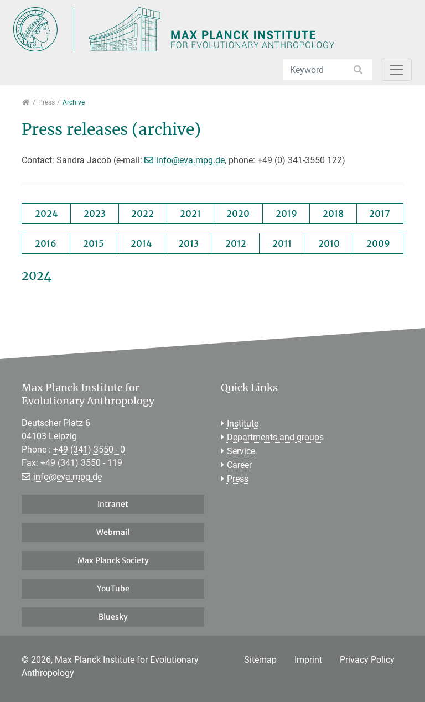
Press (237, 479)
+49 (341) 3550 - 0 (89, 449)
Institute (242, 423)
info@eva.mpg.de (190, 160)
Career (239, 465)
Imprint (308, 659)
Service (241, 451)
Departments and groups (275, 437)
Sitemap (260, 659)
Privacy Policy (367, 659)
